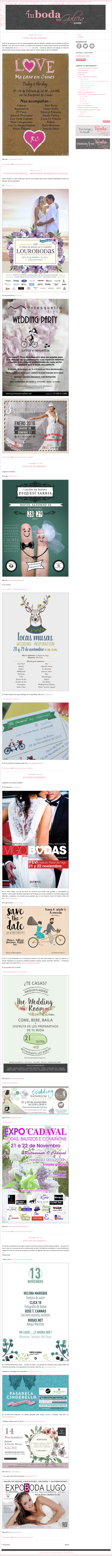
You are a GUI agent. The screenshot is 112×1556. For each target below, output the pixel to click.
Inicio (79, 35)
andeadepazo (15, 1472)
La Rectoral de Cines (15, 159)
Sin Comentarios (6, 164)
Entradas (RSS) (59, 1552)
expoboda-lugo (16, 1532)
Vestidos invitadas (85, 88)
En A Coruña (83, 96)
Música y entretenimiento (85, 92)
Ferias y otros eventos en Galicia (22, 164)
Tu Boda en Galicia (56, 15)
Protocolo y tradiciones (85, 105)
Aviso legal (51, 1552)
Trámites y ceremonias (85, 116)
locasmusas (48, 694)
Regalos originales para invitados (88, 107)
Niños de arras (84, 79)
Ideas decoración (83, 70)
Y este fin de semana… (35, 38)
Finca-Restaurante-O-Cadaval (18, 1226)
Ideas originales (82, 72)
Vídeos (82, 114)
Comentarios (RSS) (68, 1552)
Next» (67, 1545)
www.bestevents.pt (11, 898)
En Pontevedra (84, 103)
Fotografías (83, 112)
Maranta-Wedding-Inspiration (31, 963)
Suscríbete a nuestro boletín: (84, 53)
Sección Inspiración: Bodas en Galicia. (89, 110)
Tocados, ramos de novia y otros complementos (94, 81)
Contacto (80, 37)
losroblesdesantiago (17, 1078)
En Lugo (82, 99)
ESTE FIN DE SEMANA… (35, 466)
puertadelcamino (15, 1118)
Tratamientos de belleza (87, 85)
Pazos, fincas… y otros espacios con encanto (91, 94)
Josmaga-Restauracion (35, 763)
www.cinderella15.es (9, 1417)
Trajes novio (83, 83)
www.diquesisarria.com (16, 580)
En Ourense (83, 101)
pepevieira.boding (50, 1367)
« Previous (5, 1545)
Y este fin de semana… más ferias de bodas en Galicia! (35, 173)
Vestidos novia (84, 90)
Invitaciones (81, 74)
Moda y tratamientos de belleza (87, 77)
